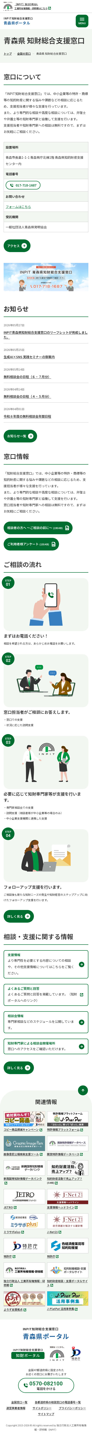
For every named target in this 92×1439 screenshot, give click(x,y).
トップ (8, 53)
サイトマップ (46, 1414)
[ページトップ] (83, 1090)
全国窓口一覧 (19, 1402)
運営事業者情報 (15, 1408)
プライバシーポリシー (72, 1408)
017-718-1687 (26, 185)
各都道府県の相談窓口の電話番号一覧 (58, 1402)
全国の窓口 (24, 53)
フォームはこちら (18, 206)
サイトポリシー (42, 1408)
